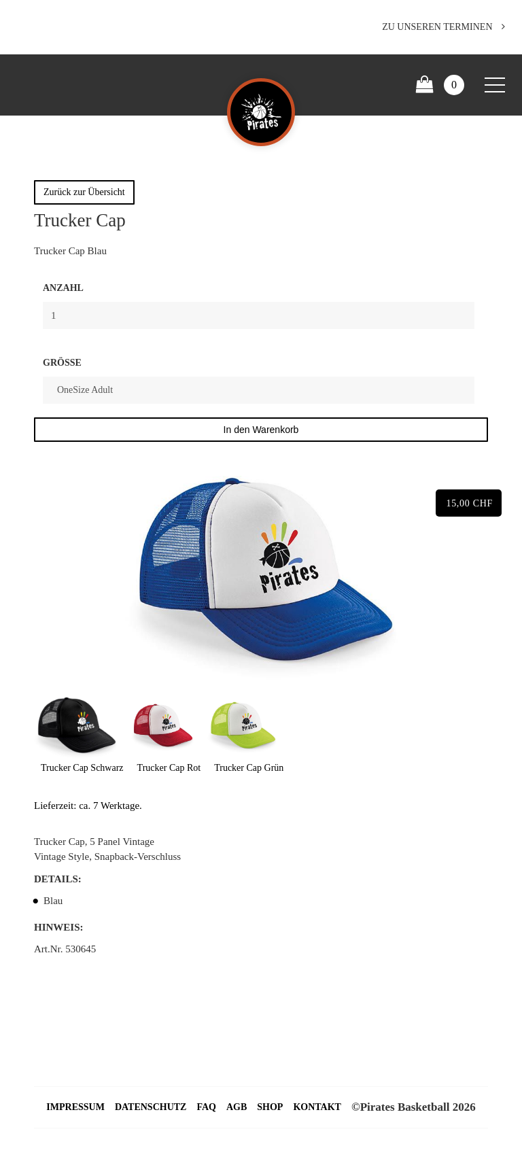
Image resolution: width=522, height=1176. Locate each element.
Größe (62, 363)
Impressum (75, 1107)
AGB (236, 1107)
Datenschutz (151, 1107)
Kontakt (317, 1107)
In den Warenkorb (261, 429)
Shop (270, 1107)
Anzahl (63, 288)
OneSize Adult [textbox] (85, 390)
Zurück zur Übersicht (84, 192)
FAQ (206, 1107)
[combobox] (258, 390)
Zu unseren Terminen (443, 27)
